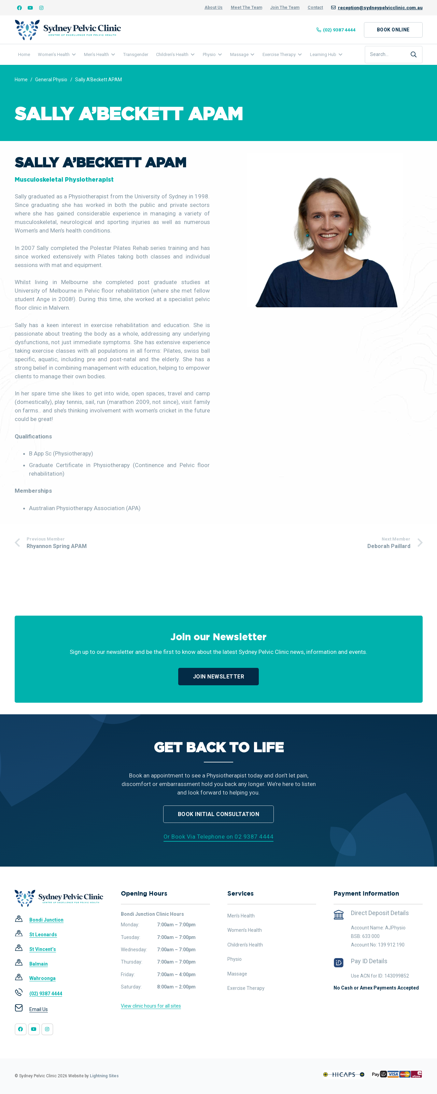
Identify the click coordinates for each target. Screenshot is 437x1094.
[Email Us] (22, 1009)
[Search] (414, 54)
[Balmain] (22, 964)
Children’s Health (245, 945)
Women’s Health (244, 930)
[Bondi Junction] (22, 920)
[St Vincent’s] (22, 949)
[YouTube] (30, 8)
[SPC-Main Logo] (68, 30)
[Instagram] (41, 8)
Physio (234, 959)
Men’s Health (241, 915)
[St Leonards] (22, 935)
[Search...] (394, 55)
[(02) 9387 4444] (22, 993)
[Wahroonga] (22, 978)
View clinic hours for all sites (151, 1006)
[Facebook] (19, 8)
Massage (237, 974)
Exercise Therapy (246, 988)
